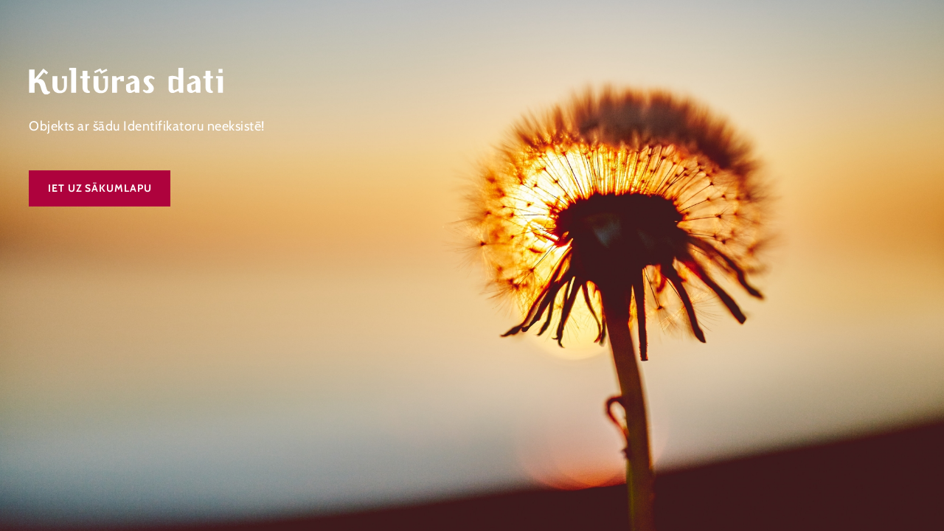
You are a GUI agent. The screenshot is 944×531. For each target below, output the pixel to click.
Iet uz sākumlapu (99, 188)
